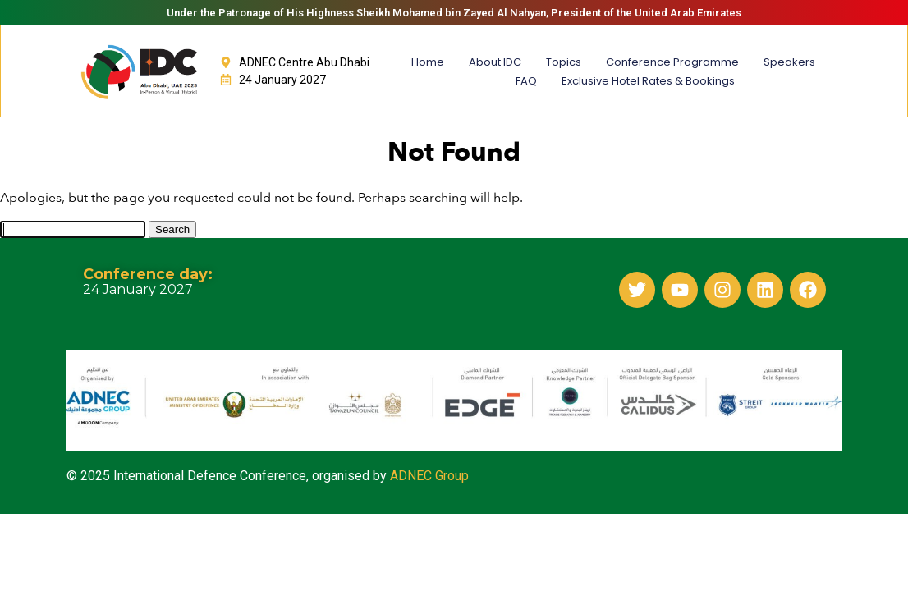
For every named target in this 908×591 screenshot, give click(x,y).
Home (427, 62)
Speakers (789, 62)
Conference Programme (672, 62)
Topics (563, 62)
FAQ (526, 81)
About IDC (495, 62)
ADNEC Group (429, 475)
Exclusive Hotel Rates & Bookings (648, 81)
